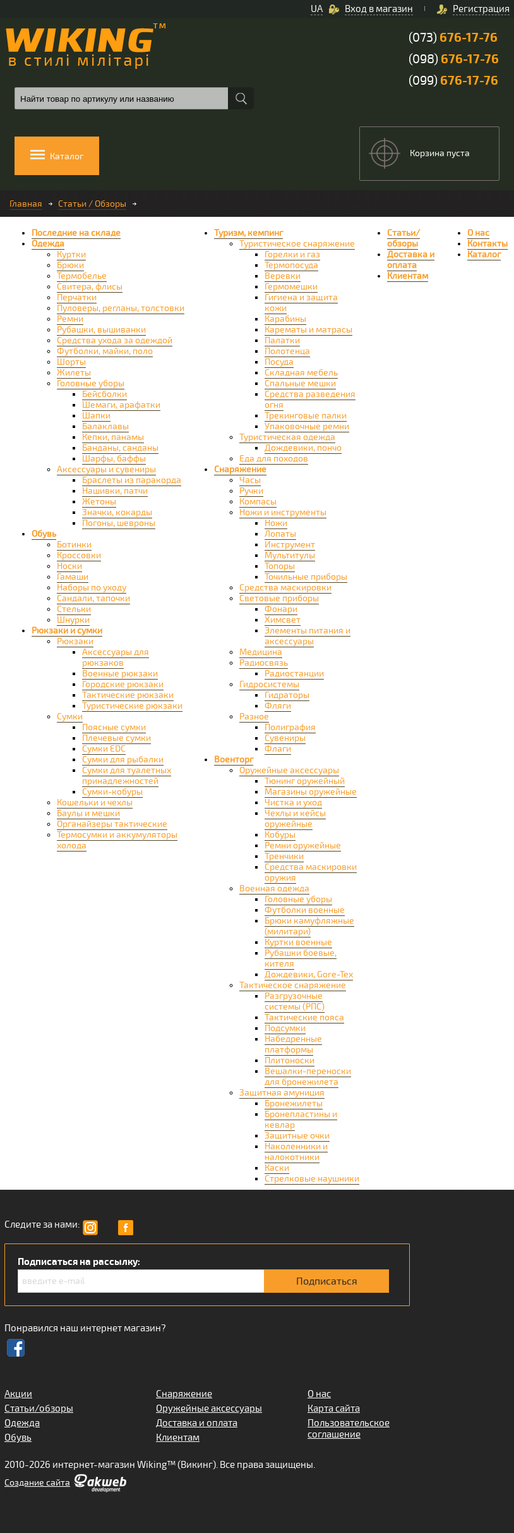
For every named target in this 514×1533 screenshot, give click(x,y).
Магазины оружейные (311, 791)
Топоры (280, 566)
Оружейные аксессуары (289, 770)
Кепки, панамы (113, 437)
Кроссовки (79, 555)
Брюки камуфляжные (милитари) (309, 926)
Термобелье (82, 276)
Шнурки (73, 619)
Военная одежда (274, 888)
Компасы (258, 501)
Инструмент (290, 544)
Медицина (260, 652)
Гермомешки (291, 286)
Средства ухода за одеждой (114, 340)
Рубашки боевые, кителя (301, 958)
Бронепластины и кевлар (301, 1119)
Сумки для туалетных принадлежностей (126, 775)
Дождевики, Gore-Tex (309, 974)
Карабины (285, 319)
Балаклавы (105, 426)
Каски (277, 1168)
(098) (454, 59)
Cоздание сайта (37, 1482)
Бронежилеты (294, 1103)
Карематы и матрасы (308, 329)
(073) (453, 38)
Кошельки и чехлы (95, 802)
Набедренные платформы (293, 1044)
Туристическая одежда (287, 437)
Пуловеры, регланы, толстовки (120, 308)
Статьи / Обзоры (92, 203)
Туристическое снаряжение (297, 243)
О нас (478, 233)
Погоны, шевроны (118, 523)
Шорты (71, 362)
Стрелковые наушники (312, 1178)
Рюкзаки (75, 641)
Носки (69, 566)
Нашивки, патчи (115, 491)
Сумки (70, 716)
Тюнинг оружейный (305, 781)
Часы (250, 480)
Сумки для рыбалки (123, 759)
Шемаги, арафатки (121, 405)
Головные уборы (90, 383)
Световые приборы (279, 598)
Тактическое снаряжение (292, 985)
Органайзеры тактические (112, 824)
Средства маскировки (285, 587)
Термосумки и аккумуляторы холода (117, 840)
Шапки (96, 415)
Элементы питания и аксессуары (307, 636)
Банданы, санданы (120, 448)
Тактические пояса (304, 1017)
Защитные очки (297, 1135)
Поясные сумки (114, 727)
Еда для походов (273, 458)
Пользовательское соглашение (349, 1428)
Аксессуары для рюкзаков (115, 657)
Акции (18, 1394)
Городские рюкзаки (123, 684)
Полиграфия (290, 727)
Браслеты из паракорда (131, 480)
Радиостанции (294, 673)
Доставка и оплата (410, 260)
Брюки (70, 265)
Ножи (276, 523)
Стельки (74, 609)
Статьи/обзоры (403, 238)
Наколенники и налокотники (296, 1152)
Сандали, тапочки (93, 598)
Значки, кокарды (117, 512)
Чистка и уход (293, 802)
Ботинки (74, 544)
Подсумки (285, 1028)
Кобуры (280, 834)
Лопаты (280, 533)
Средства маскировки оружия (311, 872)
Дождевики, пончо (303, 448)
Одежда (48, 243)
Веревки (283, 276)
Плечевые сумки (116, 738)
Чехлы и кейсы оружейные (295, 818)
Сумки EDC (104, 748)
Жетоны (99, 501)
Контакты (487, 243)
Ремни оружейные (303, 845)
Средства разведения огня (310, 399)
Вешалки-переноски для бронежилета (308, 1076)
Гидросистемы (269, 684)
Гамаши (72, 576)
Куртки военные (298, 942)
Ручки (251, 491)
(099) (453, 81)
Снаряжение (240, 469)
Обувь (44, 533)
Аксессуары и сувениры (106, 469)
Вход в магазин (379, 9)
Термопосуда (291, 265)
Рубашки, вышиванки (101, 329)
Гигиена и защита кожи (301, 303)
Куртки (71, 254)
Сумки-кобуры (112, 791)
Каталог (484, 254)
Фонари (281, 609)
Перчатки (77, 297)
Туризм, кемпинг (248, 233)
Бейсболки (104, 394)
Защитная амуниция (282, 1092)
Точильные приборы (306, 576)
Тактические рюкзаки (128, 695)
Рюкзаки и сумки (67, 630)
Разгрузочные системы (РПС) (295, 1001)
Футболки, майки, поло (105, 351)
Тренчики (284, 856)
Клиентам (407, 276)
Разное (254, 716)
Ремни (70, 319)
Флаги (278, 748)
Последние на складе (76, 233)
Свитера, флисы (90, 286)
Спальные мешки (300, 383)
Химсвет (283, 619)
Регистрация (481, 9)
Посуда (279, 362)
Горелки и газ (292, 254)
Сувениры (285, 738)
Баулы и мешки (88, 813)
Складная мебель (301, 372)
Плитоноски (289, 1060)
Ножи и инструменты (282, 512)
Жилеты (74, 372)
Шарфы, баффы (114, 458)
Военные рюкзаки (120, 673)
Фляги (278, 705)
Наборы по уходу (91, 587)
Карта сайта (334, 1408)
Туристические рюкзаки (132, 705)
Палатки (282, 340)
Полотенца (287, 351)
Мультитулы (290, 555)
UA (317, 9)
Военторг (233, 759)
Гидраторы (287, 695)
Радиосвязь (263, 662)
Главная (25, 203)
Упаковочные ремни (307, 426)
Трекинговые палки (306, 415)
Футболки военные (305, 910)
